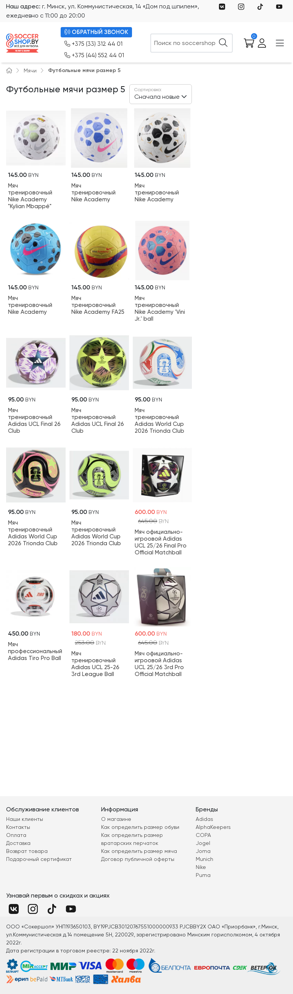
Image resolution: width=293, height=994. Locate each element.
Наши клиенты (24, 819)
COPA (203, 835)
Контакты (18, 827)
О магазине (116, 819)
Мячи (30, 70)
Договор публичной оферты (137, 859)
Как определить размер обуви (140, 827)
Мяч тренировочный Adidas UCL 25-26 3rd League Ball (95, 664)
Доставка (18, 843)
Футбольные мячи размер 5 (84, 70)
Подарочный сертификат (39, 859)
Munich (204, 859)
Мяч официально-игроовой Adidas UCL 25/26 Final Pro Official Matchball (161, 542)
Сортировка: (148, 89)
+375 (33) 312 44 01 (93, 44)
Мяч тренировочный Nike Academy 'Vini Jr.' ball (160, 308)
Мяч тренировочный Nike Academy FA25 (97, 305)
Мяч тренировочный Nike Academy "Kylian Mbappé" (30, 196)
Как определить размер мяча (139, 851)
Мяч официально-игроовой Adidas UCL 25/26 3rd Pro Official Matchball (159, 664)
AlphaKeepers (213, 827)
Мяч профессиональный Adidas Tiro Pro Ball (35, 651)
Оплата (16, 835)
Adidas (204, 819)
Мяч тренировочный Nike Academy (93, 192)
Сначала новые (157, 93)
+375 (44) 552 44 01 (94, 55)
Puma (203, 875)
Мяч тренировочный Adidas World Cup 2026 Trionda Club (159, 420)
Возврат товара (27, 851)
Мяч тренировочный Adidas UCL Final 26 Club (34, 420)
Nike (201, 867)
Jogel (203, 843)
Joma (203, 851)
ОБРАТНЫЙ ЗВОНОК (96, 32)
